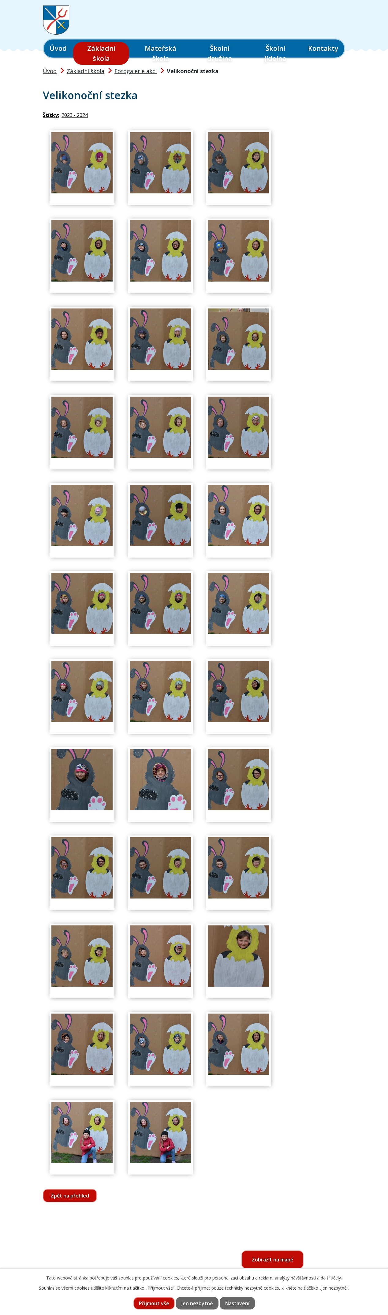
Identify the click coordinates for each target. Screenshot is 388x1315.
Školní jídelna (275, 53)
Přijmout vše (154, 1303)
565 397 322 (78, 1265)
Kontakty (323, 48)
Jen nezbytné (197, 1303)
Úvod (58, 48)
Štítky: (51, 115)
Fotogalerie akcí (135, 71)
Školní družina (219, 53)
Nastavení (237, 1303)
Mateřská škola (160, 53)
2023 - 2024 (75, 115)
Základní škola (101, 53)
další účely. (331, 1278)
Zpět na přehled (70, 1195)
